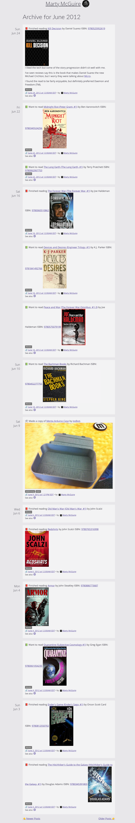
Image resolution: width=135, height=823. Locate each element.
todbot (76, 421)
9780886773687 (89, 585)
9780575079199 (52, 326)
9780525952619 (96, 28)
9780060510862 (40, 210)
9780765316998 (89, 529)
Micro (87, 76)
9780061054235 (33, 665)
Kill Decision (54, 28)
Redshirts (53, 529)
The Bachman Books (55, 364)
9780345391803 (78, 784)
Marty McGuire (69, 92)
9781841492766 (33, 268)
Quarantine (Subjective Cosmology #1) (65, 644)
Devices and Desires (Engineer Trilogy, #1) (67, 247)
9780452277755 (33, 383)
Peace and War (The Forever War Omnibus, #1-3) (71, 307)
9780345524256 (33, 128)
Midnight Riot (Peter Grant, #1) (60, 106)
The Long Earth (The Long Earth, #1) (63, 167)
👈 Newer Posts (31, 818)
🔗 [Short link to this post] (26, 92)
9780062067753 (33, 170)
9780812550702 (40, 725)
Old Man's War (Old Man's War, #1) (67, 508)
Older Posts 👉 (106, 818)
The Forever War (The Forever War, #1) (69, 190)
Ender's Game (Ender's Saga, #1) (65, 704)
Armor (51, 585)
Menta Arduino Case (57, 421)
